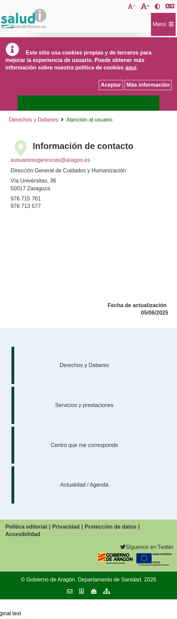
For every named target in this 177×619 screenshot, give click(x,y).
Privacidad (66, 527)
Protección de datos (110, 527)
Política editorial (26, 527)
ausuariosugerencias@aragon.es (50, 160)
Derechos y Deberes (33, 120)
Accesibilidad (22, 534)
